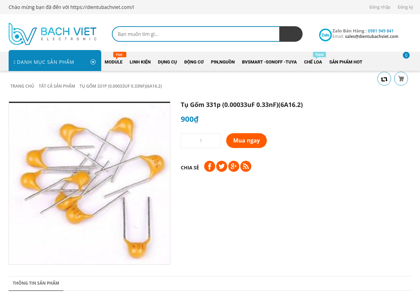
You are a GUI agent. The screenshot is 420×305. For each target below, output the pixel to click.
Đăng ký (405, 7)
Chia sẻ (190, 167)
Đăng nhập (379, 7)
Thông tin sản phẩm (36, 283)
